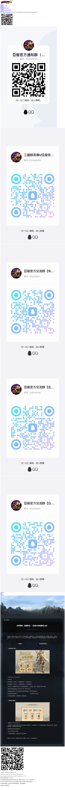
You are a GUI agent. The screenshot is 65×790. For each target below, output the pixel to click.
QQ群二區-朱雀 (23, 12)
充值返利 (9, 10)
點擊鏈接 (24, 693)
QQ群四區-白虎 (34, 12)
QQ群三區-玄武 (29, 12)
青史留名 (2, 5)
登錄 (1, 593)
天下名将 (5, 5)
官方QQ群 (13, 12)
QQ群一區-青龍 (17, 12)
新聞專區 (7, 619)
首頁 (4, 619)
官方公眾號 (2, 12)
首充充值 (2, 10)
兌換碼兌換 (6, 10)
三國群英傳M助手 (8, 12)
